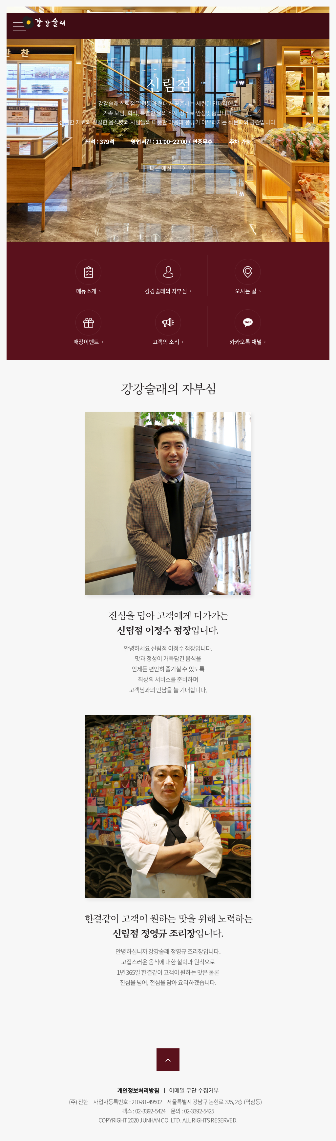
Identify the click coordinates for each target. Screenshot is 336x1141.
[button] (256, 230)
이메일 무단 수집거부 (194, 1090)
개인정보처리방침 (138, 1090)
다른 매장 (161, 168)
